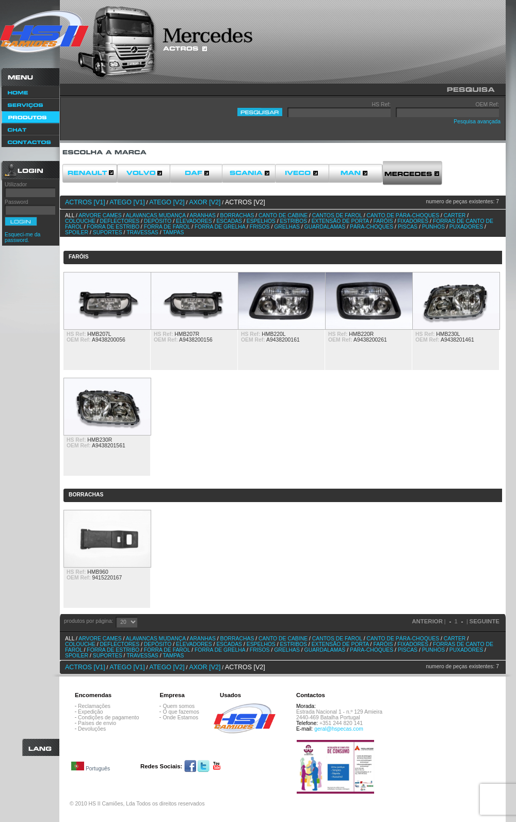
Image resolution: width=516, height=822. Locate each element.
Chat (30, 129)
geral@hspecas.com (338, 729)
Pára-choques (371, 227)
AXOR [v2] (204, 202)
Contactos (30, 142)
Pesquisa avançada (477, 121)
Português (90, 766)
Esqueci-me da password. (22, 237)
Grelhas (287, 227)
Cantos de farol (337, 215)
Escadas (229, 221)
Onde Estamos (180, 717)
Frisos (260, 227)
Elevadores (194, 221)
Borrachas (237, 215)
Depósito (158, 221)
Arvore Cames (100, 215)
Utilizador (16, 184)
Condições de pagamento (108, 717)
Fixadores (412, 221)
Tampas (173, 232)
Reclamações (94, 706)
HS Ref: (381, 104)
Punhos (433, 227)
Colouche (80, 221)
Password (16, 202)
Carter (455, 215)
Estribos (293, 221)
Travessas (142, 232)
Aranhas (203, 215)
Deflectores (120, 221)
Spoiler (76, 232)
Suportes (107, 232)
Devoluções (92, 729)
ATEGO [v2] (166, 202)
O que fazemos (181, 712)
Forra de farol (167, 227)
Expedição (90, 712)
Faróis (383, 221)
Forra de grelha (220, 227)
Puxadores (466, 227)
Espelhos (261, 221)
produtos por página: (88, 621)
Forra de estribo (113, 227)
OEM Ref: (487, 104)
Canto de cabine (283, 215)
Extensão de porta (340, 221)
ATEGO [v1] (126, 202)
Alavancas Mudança (156, 215)
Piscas (407, 227)
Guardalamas (325, 227)
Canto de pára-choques (402, 215)
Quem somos (179, 706)
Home (30, 92)
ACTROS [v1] (85, 202)
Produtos (30, 117)
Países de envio (97, 723)
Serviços (30, 104)
